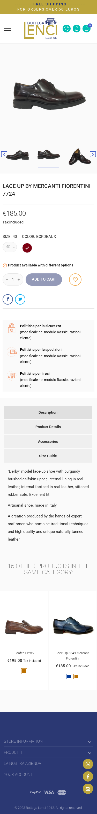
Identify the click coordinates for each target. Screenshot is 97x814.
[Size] (10, 247)
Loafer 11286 (24, 653)
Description (48, 412)
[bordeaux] (27, 248)
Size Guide (48, 456)
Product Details (48, 427)
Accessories (48, 441)
